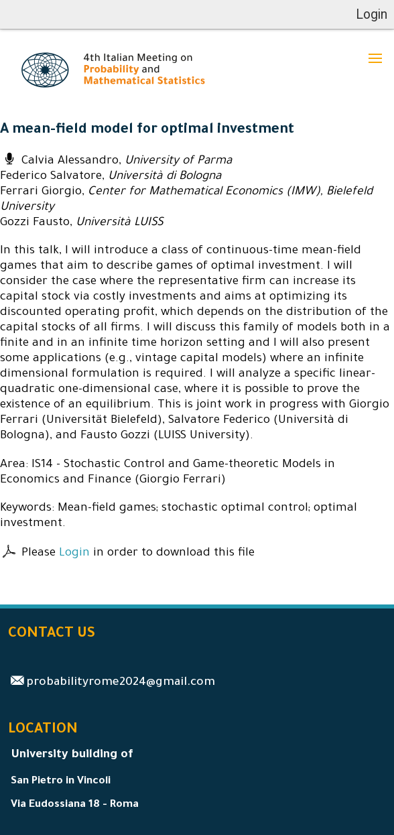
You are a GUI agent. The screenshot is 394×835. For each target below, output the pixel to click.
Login (74, 554)
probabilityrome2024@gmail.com (120, 683)
